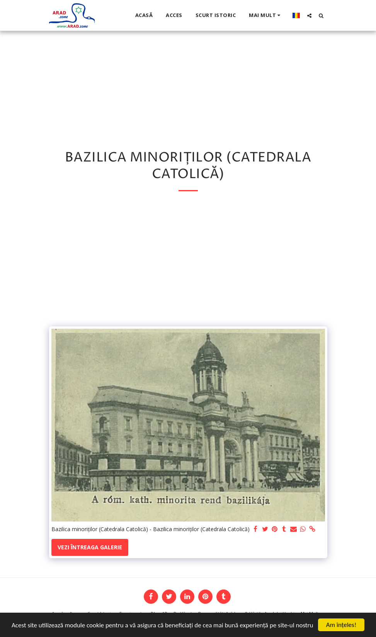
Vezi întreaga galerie (90, 547)
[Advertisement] (188, 265)
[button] (309, 15)
